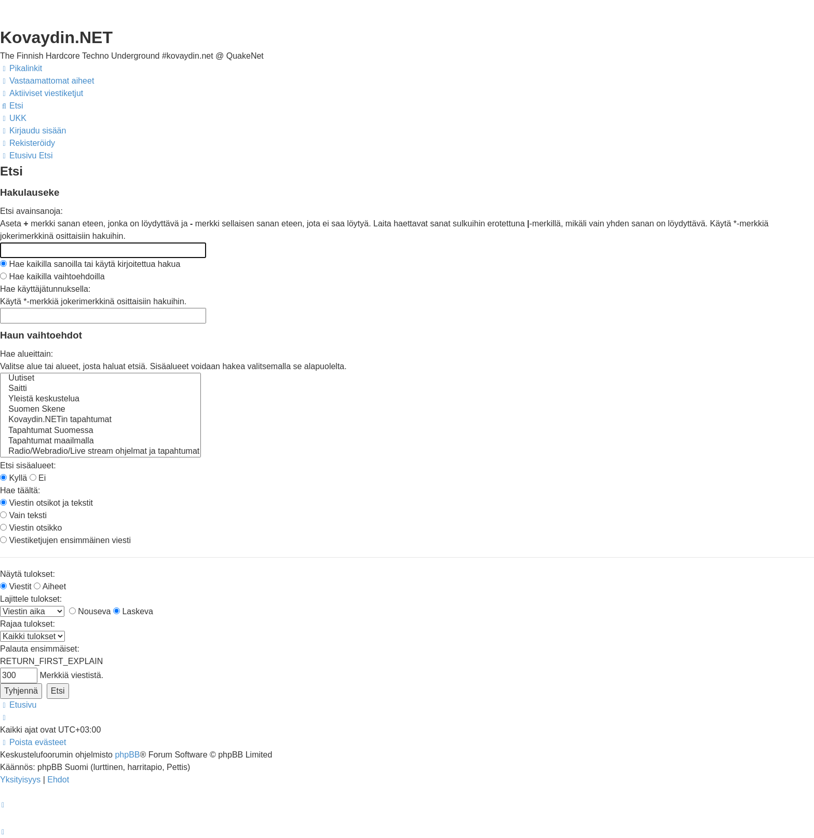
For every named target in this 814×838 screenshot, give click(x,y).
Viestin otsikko (31, 527)
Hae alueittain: (26, 353)
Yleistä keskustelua (100, 399)
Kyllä (13, 478)
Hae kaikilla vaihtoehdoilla (52, 276)
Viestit (16, 586)
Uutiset (100, 378)
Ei (38, 478)
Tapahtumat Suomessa (100, 431)
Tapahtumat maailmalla (100, 441)
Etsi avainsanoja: (31, 211)
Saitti (100, 389)
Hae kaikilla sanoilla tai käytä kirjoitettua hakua (90, 264)
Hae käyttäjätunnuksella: (45, 289)
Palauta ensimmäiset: (39, 648)
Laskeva (133, 611)
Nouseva (90, 611)
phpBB (127, 754)
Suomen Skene (100, 409)
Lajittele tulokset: (31, 598)
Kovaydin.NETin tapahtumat (100, 420)
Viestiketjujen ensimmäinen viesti (65, 540)
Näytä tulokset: (27, 574)
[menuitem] (47, 81)
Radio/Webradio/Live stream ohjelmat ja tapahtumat (100, 452)
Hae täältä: (20, 490)
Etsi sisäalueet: (28, 465)
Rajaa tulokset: (27, 623)
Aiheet (50, 586)
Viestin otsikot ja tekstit (46, 502)
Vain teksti (23, 515)
